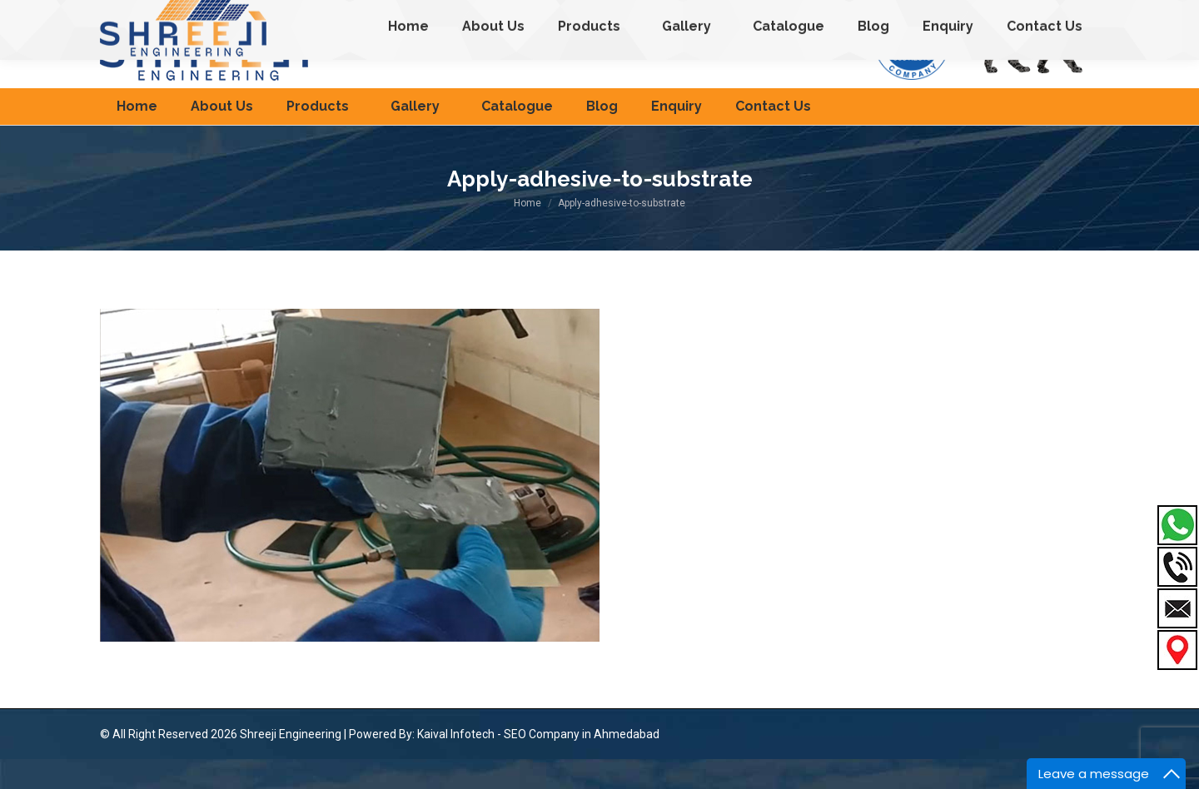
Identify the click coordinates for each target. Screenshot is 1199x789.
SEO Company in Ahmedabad (581, 764)
